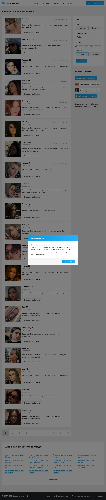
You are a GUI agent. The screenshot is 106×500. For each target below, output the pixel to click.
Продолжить (68, 261)
